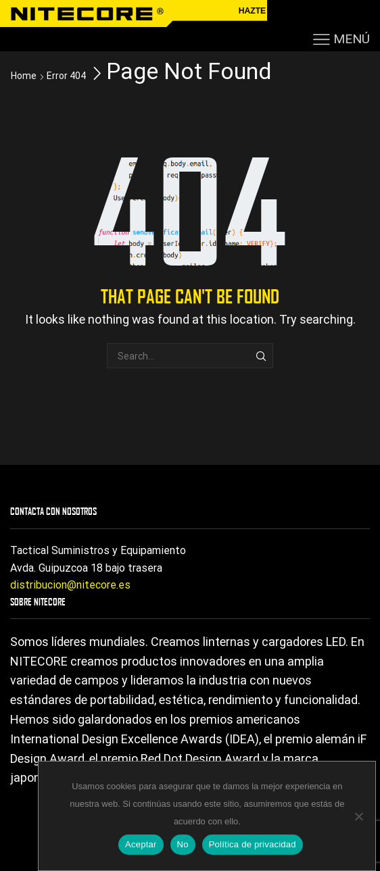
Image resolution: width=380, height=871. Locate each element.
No (183, 844)
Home (24, 75)
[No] (358, 816)
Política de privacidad (252, 844)
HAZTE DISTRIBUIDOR (283, 11)
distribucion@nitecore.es (70, 584)
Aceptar (141, 844)
